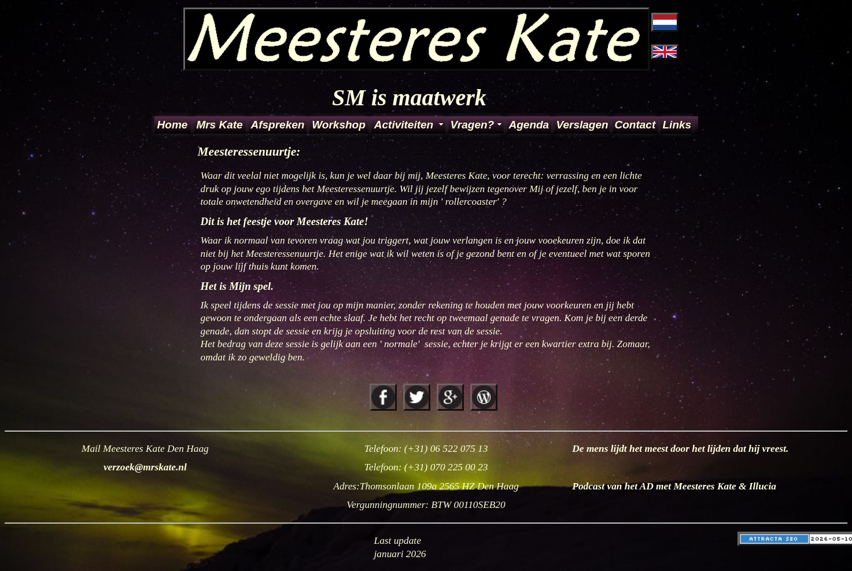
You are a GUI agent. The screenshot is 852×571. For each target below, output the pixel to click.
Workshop (339, 125)
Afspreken (278, 125)
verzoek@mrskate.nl (145, 467)
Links (677, 125)
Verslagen (582, 125)
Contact (635, 125)
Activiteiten (403, 125)
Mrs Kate (219, 125)
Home (172, 125)
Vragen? (473, 125)
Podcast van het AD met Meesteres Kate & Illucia (674, 486)
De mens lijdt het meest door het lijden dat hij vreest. (680, 448)
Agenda (529, 125)
